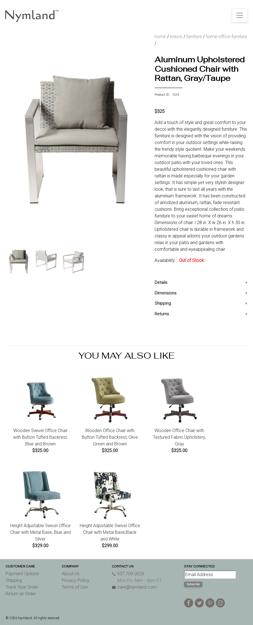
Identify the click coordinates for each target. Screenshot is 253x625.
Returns (162, 313)
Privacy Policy (75, 580)
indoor (176, 36)
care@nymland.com (134, 587)
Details (161, 282)
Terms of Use (75, 587)
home (160, 36)
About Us (71, 573)
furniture (194, 36)
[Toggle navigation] (239, 15)
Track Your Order (22, 587)
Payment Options (22, 573)
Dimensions (166, 293)
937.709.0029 (128, 573)
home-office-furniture (226, 36)
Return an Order (21, 593)
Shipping (163, 303)
